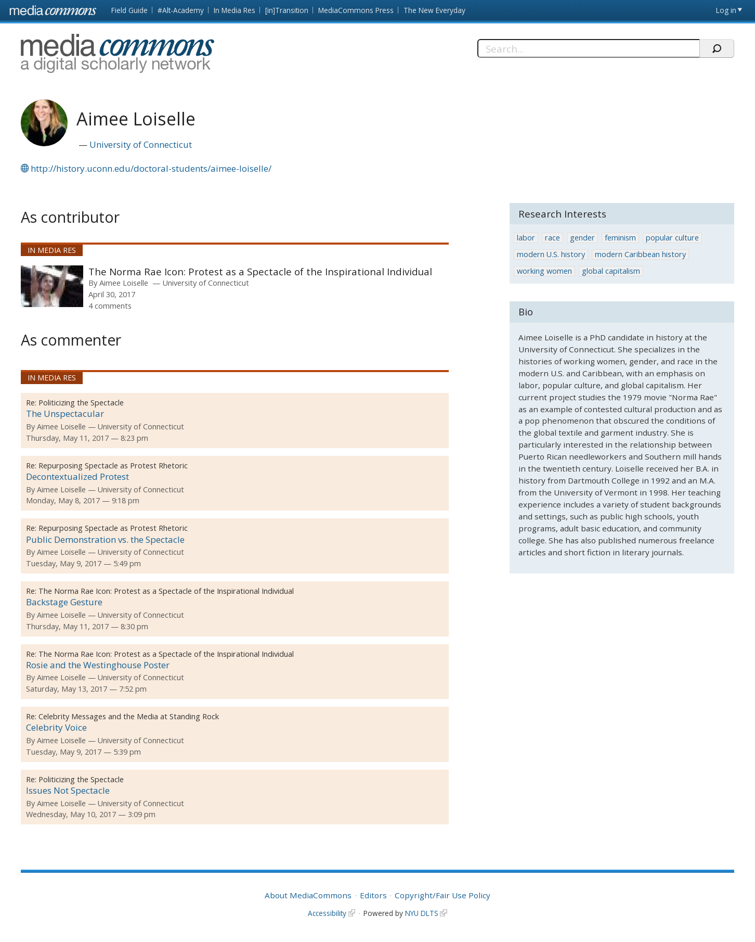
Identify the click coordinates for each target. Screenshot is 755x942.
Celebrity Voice (56, 727)
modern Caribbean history (640, 254)
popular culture (672, 238)
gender (582, 238)
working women (544, 271)
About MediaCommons (308, 895)
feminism (620, 238)
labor (526, 238)
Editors (373, 895)
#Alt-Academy (181, 10)
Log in (726, 10)
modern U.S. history (551, 254)
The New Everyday (434, 10)
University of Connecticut (140, 144)
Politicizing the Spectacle (81, 403)
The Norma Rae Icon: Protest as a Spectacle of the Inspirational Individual (260, 271)
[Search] (588, 48)
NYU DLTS (421, 913)
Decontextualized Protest (77, 476)
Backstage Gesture (64, 602)
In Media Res (234, 10)
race (552, 238)
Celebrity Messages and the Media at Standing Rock (128, 716)
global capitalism (611, 271)
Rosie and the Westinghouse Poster (98, 665)
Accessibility (327, 913)
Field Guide (129, 10)
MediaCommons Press (356, 10)
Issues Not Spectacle (68, 790)
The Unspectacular (65, 413)
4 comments (110, 305)
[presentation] (52, 286)
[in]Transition (286, 10)
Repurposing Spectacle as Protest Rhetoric (113, 465)
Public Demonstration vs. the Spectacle (105, 539)
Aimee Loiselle (123, 282)
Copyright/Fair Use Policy (442, 895)
